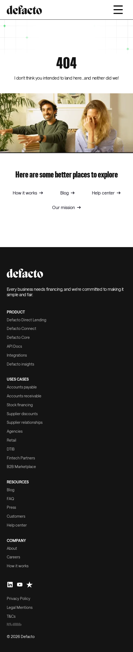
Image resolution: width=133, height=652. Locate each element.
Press (11, 507)
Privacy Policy (18, 598)
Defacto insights (20, 364)
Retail (11, 440)
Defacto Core (18, 337)
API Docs (14, 346)
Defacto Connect (21, 328)
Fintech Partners (21, 458)
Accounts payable (22, 387)
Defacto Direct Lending (26, 320)
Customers (16, 516)
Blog (10, 490)
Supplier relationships (24, 422)
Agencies (14, 431)
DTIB (11, 449)
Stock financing (20, 405)
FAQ (10, 499)
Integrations (17, 355)
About (12, 548)
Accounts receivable (24, 396)
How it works (17, 566)
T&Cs (11, 616)
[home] (24, 9)
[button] (118, 10)
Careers (13, 557)
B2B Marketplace (21, 467)
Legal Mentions (19, 607)
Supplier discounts (22, 414)
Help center (17, 525)
